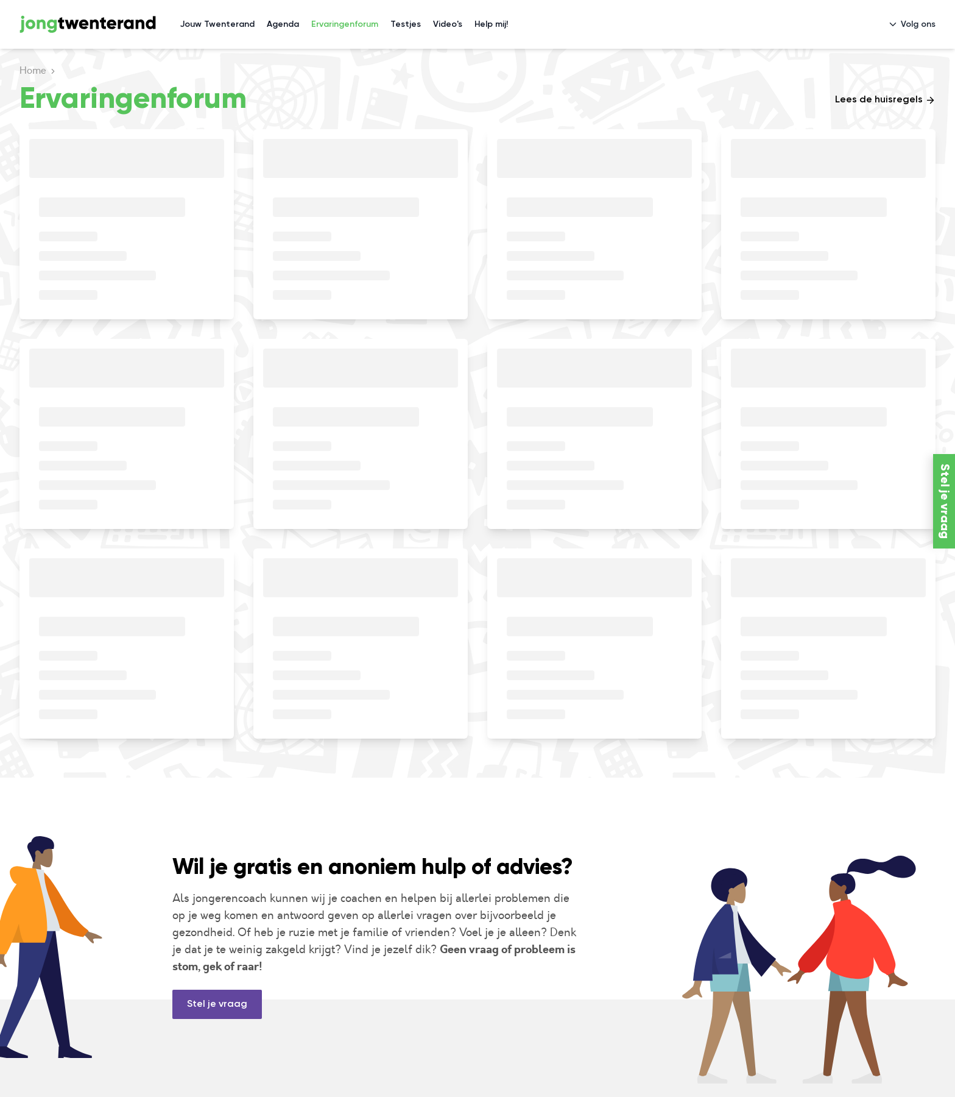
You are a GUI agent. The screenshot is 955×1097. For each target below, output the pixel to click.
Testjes (405, 24)
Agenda (283, 24)
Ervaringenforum (344, 24)
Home (32, 70)
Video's (447, 24)
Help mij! (491, 24)
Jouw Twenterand (217, 24)
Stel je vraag (217, 1004)
